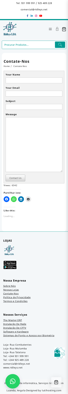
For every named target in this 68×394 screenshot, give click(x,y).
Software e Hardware (16, 331)
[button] (12, 381)
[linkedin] (32, 16)
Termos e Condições (15, 301)
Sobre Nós (9, 286)
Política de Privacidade (17, 297)
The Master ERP (12, 320)
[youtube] (40, 16)
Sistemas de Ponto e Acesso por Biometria (28, 335)
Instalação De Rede (14, 324)
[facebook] (27, 16)
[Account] (57, 29)
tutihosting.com (51, 390)
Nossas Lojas (11, 289)
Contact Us (15, 178)
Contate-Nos (11, 293)
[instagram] (36, 16)
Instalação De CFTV (14, 327)
